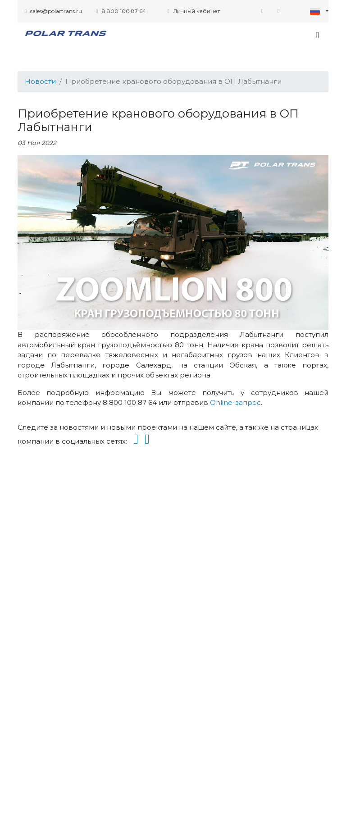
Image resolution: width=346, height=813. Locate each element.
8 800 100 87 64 (121, 11)
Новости (40, 81)
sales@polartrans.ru (53, 11)
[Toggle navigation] (317, 35)
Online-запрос (235, 402)
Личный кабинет (193, 11)
